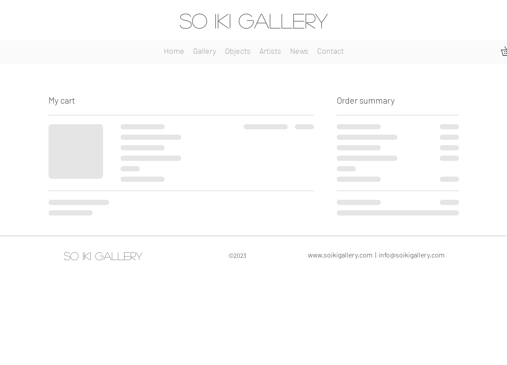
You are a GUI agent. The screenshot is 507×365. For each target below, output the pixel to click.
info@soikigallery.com (412, 254)
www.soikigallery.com (340, 254)
